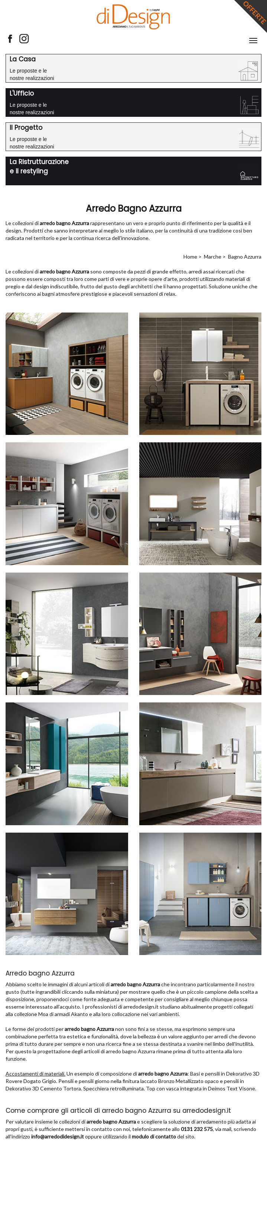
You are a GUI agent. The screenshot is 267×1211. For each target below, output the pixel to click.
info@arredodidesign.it (57, 1136)
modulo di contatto (154, 1136)
